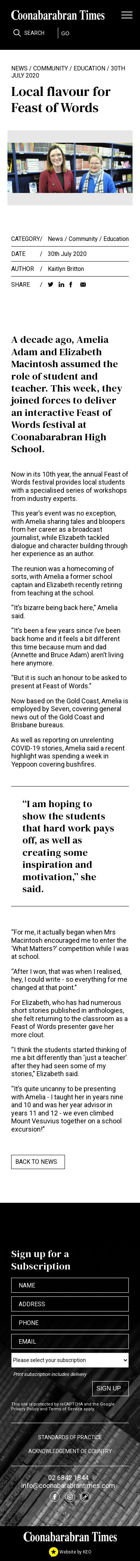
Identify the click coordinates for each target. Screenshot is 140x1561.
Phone (28, 1322)
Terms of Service (66, 1409)
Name (27, 1285)
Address (32, 1304)
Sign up (108, 1388)
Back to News (36, 1161)
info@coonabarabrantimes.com (68, 1485)
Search (34, 33)
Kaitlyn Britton (66, 268)
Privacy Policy (25, 1409)
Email (27, 1341)
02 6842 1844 (68, 1478)
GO (65, 33)
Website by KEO (70, 1552)
